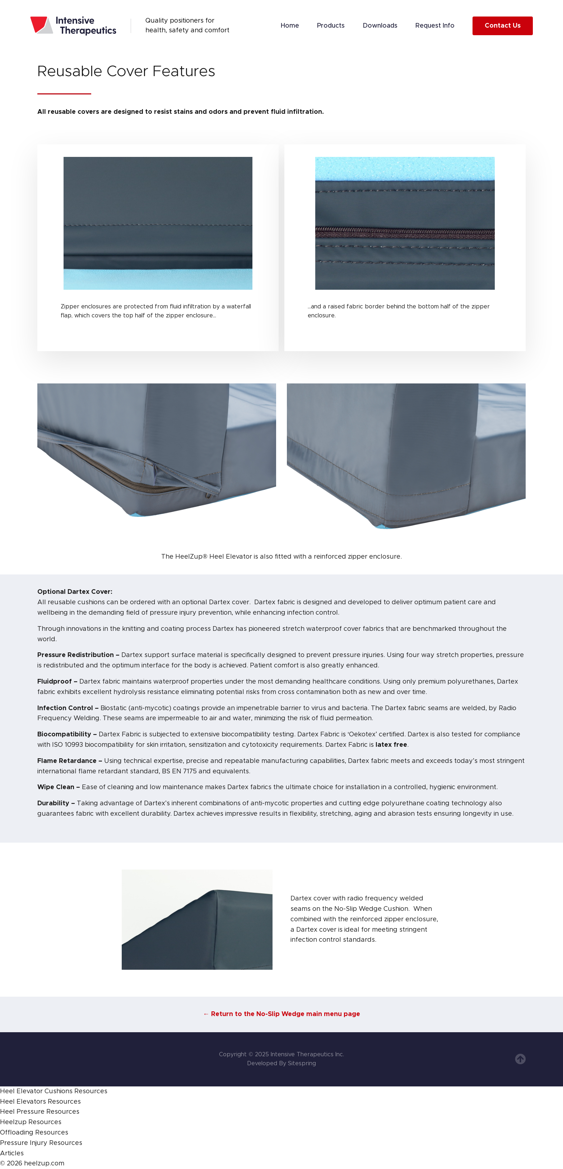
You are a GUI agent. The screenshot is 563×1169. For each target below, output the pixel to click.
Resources (90, 1091)
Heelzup (13, 1122)
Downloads (380, 26)
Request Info (435, 26)
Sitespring (302, 1063)
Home (290, 26)
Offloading (16, 1133)
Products (331, 26)
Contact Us (503, 26)
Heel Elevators (23, 1102)
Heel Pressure (22, 1112)
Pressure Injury (23, 1143)
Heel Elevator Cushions (36, 1091)
